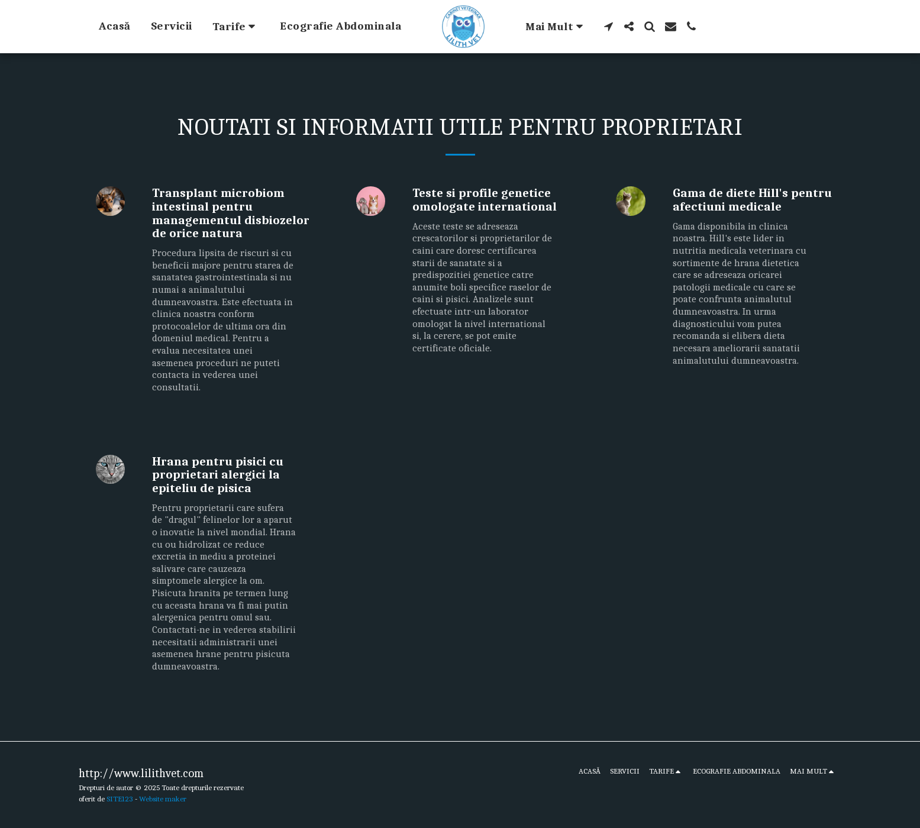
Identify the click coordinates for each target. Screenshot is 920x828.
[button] (236, 26)
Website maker (162, 798)
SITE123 (119, 798)
